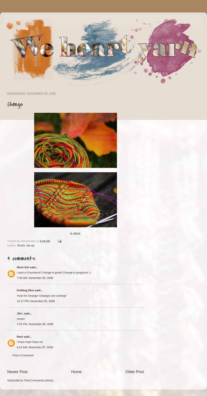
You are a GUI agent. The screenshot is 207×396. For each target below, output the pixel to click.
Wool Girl (23, 267)
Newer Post (17, 372)
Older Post (134, 372)
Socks (21, 245)
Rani (20, 336)
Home (76, 372)
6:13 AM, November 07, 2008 (35, 347)
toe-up (30, 245)
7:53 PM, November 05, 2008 (35, 324)
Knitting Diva (25, 290)
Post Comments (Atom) (38, 380)
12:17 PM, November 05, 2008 (36, 301)
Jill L (20, 313)
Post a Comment (23, 355)
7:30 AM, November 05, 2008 (35, 277)
